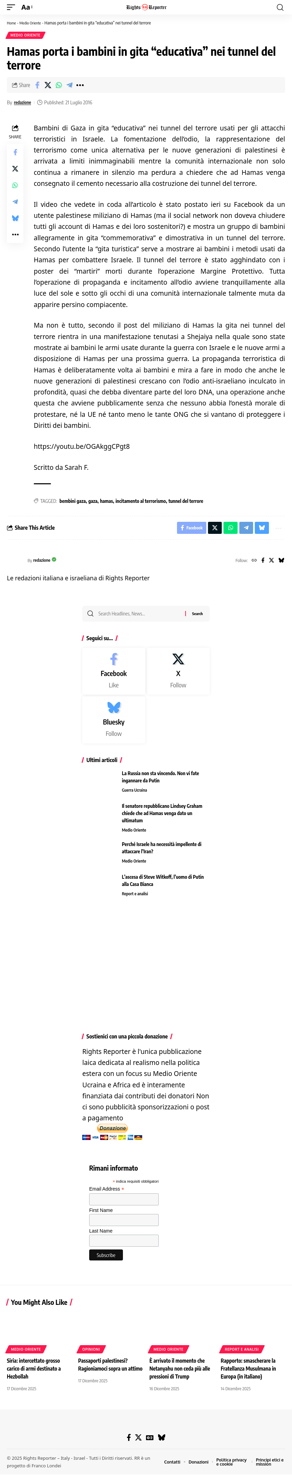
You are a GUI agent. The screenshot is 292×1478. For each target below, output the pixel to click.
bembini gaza (73, 502)
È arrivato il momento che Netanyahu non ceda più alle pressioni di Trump (181, 1372)
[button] (13, 7)
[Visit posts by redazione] (15, 563)
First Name (101, 1214)
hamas (106, 502)
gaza (92, 502)
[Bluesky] (281, 563)
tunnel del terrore (185, 502)
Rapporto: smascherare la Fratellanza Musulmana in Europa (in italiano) (250, 1372)
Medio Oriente (33, 22)
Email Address (106, 1193)
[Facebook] (261, 563)
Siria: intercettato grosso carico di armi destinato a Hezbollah (35, 1372)
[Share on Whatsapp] (58, 86)
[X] (270, 563)
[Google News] (150, 1441)
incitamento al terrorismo (140, 502)
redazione (24, 103)
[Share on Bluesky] (15, 219)
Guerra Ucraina (135, 794)
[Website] (251, 563)
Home (12, 22)
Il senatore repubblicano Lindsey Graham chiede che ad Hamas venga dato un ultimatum (162, 817)
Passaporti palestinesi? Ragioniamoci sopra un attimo (104, 1372)
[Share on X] (48, 86)
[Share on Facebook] (37, 86)
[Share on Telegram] (69, 86)
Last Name (101, 1235)
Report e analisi (135, 898)
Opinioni (91, 1353)
